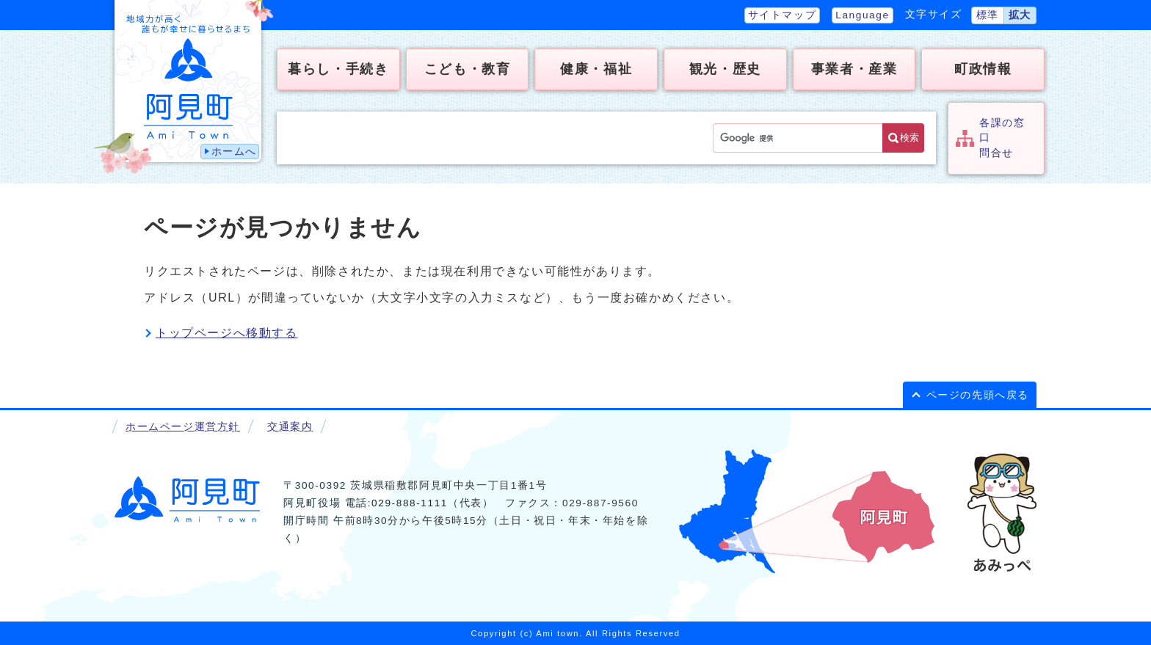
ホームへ (234, 151)
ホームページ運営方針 (183, 426)
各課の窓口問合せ (1002, 137)
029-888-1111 (409, 503)
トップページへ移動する (227, 333)
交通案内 (290, 426)
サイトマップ (782, 15)
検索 (909, 137)
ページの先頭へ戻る (977, 395)
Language (862, 15)
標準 (987, 15)
